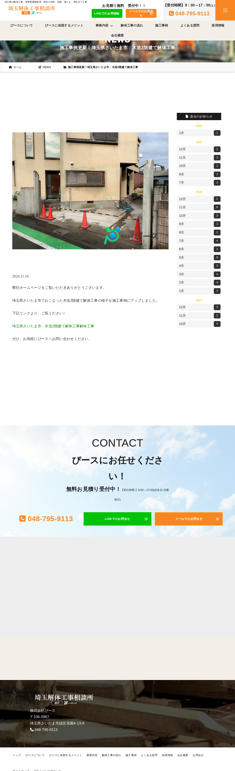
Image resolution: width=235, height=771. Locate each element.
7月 (200, 183)
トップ (17, 755)
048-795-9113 (46, 730)
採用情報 (218, 25)
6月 (200, 249)
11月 (200, 158)
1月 (200, 133)
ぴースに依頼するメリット (64, 25)
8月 (200, 174)
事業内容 (92, 755)
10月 (200, 166)
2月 (200, 282)
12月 (200, 149)
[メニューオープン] (218, 9)
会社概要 (117, 35)
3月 (200, 274)
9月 (200, 224)
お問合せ (198, 755)
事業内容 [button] (104, 26)
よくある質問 (190, 25)
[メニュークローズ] (220, 10)
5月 (200, 258)
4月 (200, 266)
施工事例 (161, 25)
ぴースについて (21, 25)
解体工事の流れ (132, 25)
